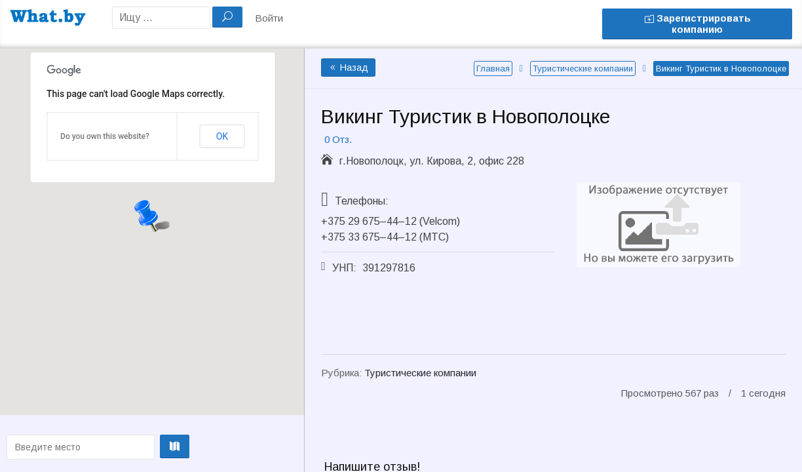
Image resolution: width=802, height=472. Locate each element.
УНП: (344, 267)
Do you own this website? (104, 136)
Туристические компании (583, 68)
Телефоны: (362, 200)
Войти (269, 18)
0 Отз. (338, 139)
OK (222, 136)
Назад (348, 67)
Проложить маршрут (149, 446)
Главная (493, 68)
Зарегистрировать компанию (697, 23)
